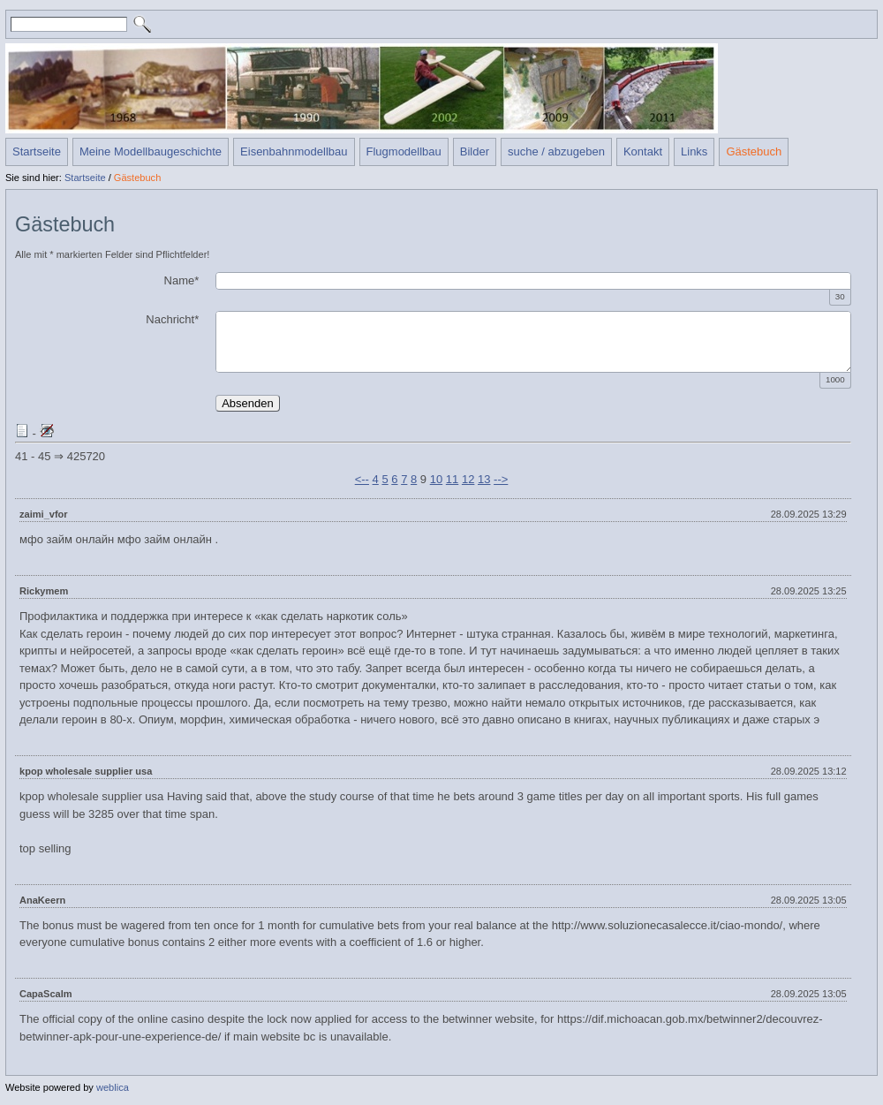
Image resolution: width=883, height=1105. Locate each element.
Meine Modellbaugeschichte (150, 151)
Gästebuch (753, 151)
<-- (362, 479)
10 (436, 479)
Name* (182, 280)
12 (468, 479)
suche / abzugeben (556, 151)
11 (452, 479)
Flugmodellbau (404, 151)
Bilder (474, 151)
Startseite (36, 151)
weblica (112, 1087)
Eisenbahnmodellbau (293, 151)
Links (694, 151)
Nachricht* (172, 319)
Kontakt (642, 151)
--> (501, 479)
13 (484, 479)
